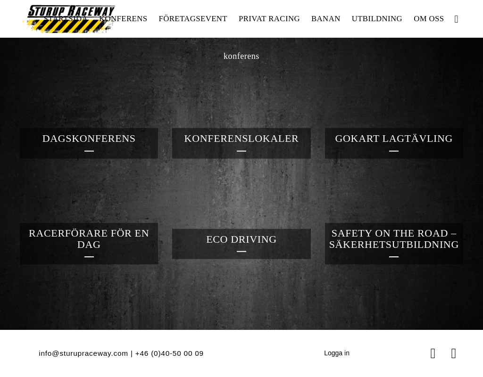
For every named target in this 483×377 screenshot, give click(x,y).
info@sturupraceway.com (83, 353)
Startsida (65, 18)
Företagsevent (192, 18)
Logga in (337, 353)
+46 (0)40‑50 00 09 (169, 353)
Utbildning (377, 18)
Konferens (123, 18)
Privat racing (269, 18)
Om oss (429, 18)
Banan (326, 18)
